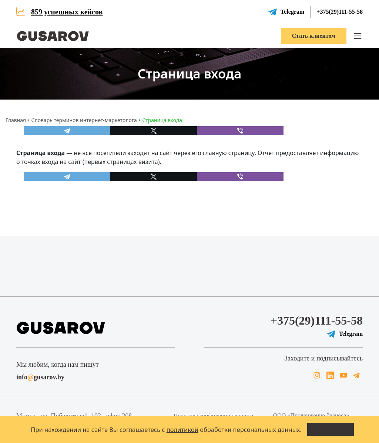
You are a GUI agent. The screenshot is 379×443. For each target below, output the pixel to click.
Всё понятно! (330, 429)
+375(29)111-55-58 (339, 12)
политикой (182, 429)
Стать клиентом (313, 36)
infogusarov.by (40, 377)
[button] (357, 36)
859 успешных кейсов (67, 12)
